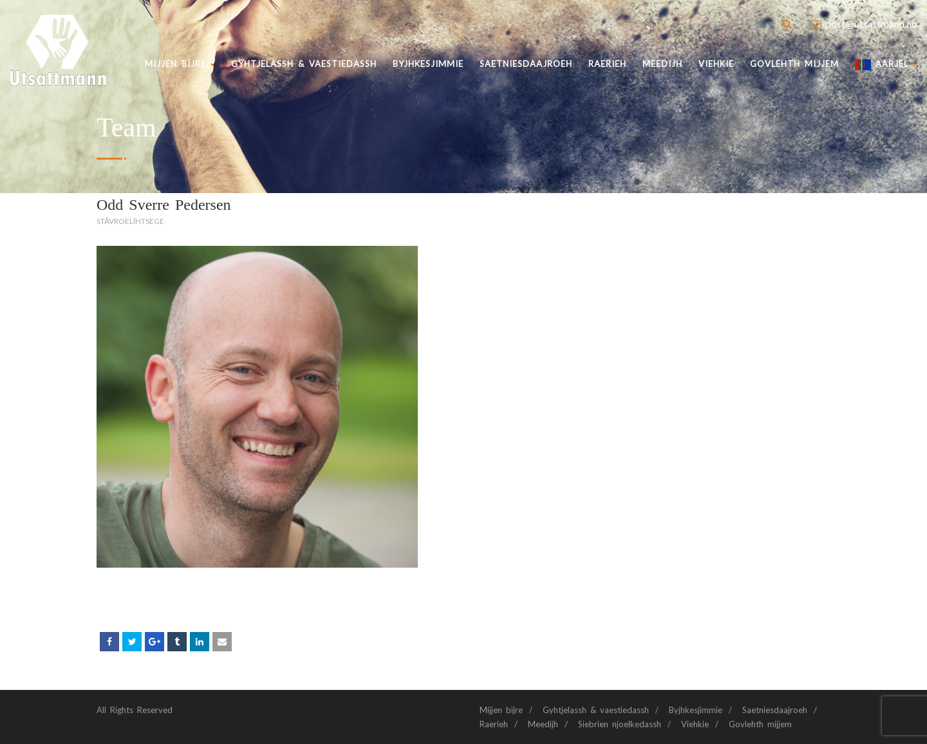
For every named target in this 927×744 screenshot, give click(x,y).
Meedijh (662, 64)
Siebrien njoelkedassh (619, 724)
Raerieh (607, 64)
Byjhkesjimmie (695, 710)
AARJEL (886, 64)
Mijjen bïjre (180, 64)
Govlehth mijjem (794, 64)
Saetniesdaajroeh (526, 64)
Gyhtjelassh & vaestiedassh (304, 64)
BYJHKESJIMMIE (428, 64)
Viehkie (716, 64)
